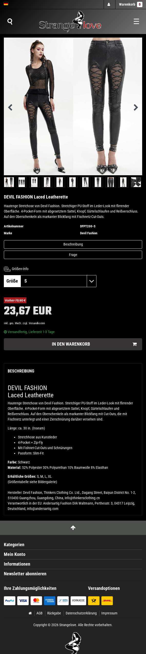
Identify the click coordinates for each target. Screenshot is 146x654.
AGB (39, 613)
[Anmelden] (109, 4)
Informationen (17, 564)
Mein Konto (14, 554)
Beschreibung (73, 244)
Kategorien (14, 544)
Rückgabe (54, 613)
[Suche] (10, 21)
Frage (73, 255)
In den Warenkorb (94, 344)
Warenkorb (130, 4)
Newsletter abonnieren (25, 573)
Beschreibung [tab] (21, 371)
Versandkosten (37, 323)
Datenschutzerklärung (81, 613)
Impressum (109, 613)
